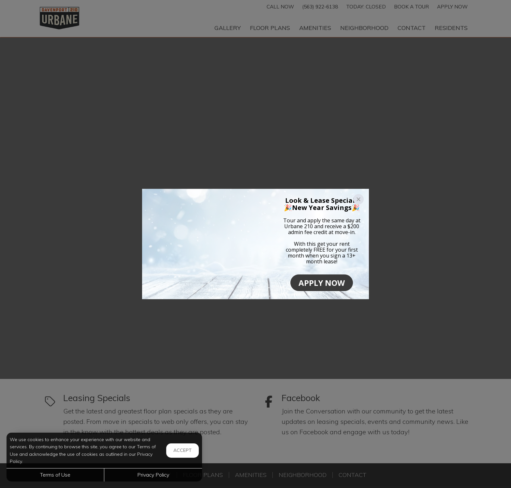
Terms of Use (55, 474)
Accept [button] (182, 450)
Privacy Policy (153, 474)
